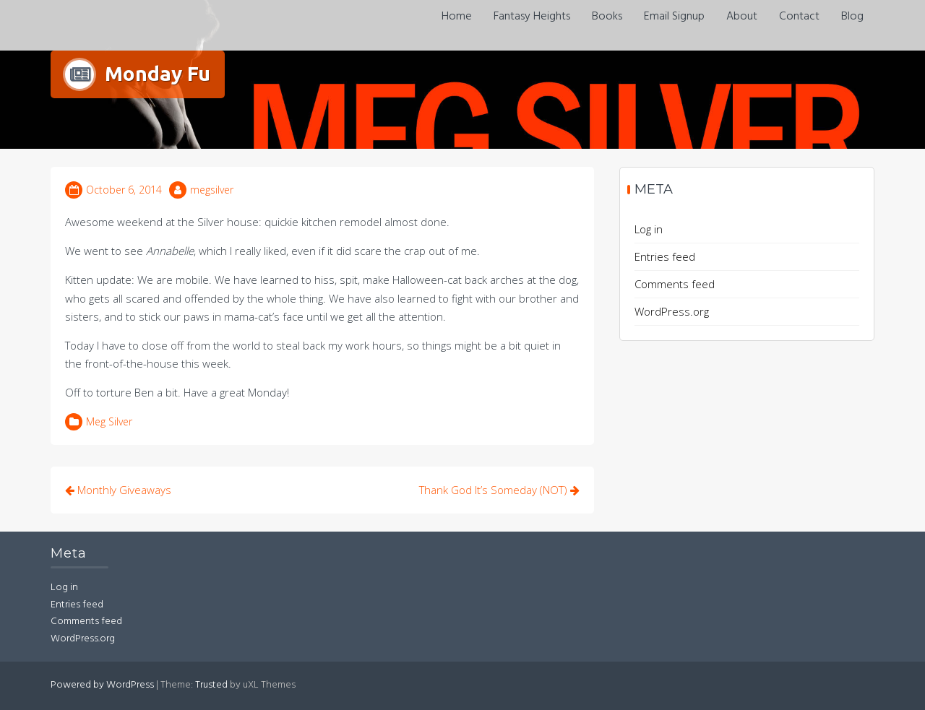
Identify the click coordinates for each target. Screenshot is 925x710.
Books (607, 16)
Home (457, 16)
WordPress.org (671, 311)
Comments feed (674, 284)
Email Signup (674, 16)
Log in (648, 229)
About (741, 16)
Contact (799, 16)
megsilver (211, 189)
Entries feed (664, 256)
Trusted (211, 685)
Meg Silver (109, 421)
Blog (852, 16)
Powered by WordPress (102, 685)
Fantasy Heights (532, 16)
